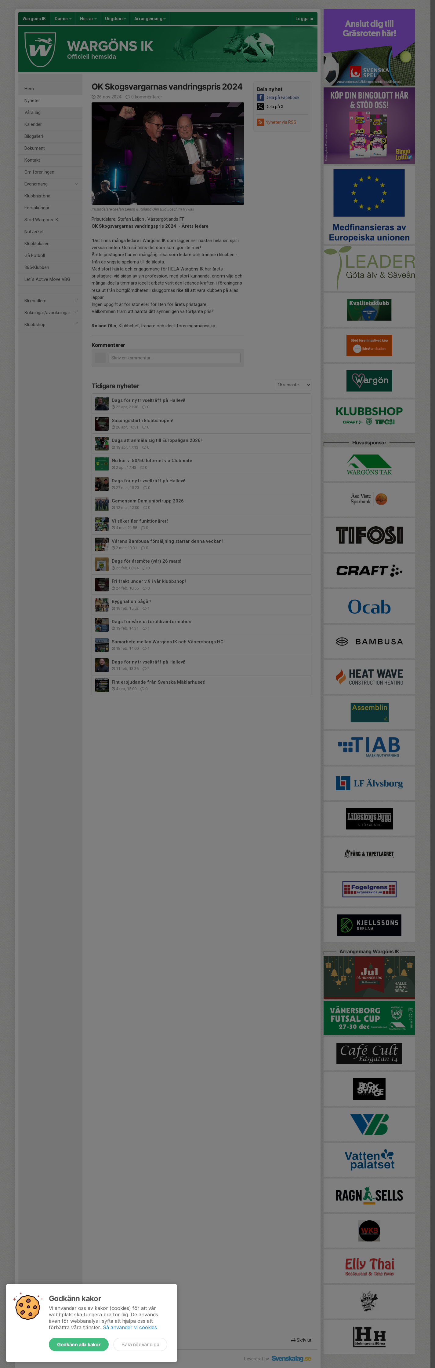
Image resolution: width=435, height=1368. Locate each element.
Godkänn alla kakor (78, 1344)
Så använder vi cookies (130, 1327)
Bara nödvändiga (140, 1344)
